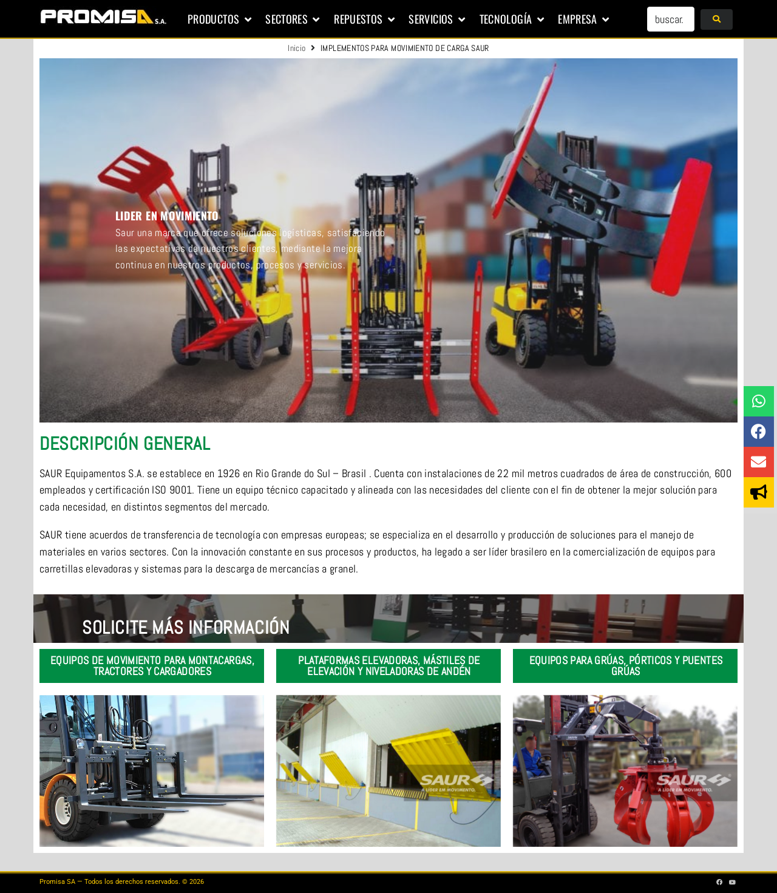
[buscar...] (670, 19)
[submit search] (717, 19)
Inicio (296, 47)
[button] (220, 19)
